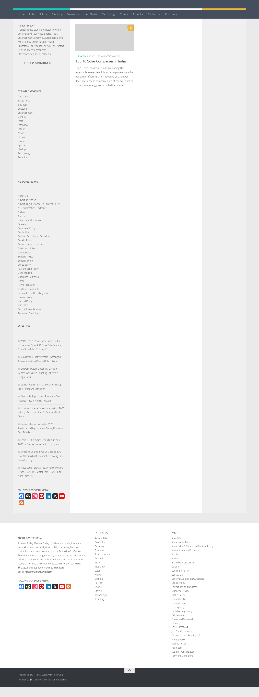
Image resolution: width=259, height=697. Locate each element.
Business (72, 14)
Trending (57, 14)
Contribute (171, 14)
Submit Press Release (29, 319)
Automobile (24, 106)
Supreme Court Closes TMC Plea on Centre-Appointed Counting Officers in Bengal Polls (38, 383)
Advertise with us (27, 210)
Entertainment (25, 122)
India (32, 14)
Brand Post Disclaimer (29, 230)
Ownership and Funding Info (33, 303)
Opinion (22, 147)
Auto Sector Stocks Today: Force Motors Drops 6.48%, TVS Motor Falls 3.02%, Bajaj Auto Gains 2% (40, 482)
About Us (138, 14)
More (123, 14)
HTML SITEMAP (26, 295)
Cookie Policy (25, 250)
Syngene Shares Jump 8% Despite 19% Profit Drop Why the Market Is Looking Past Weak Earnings (40, 466)
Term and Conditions (29, 323)
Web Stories (90, 14)
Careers (22, 234)
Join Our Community (28, 299)
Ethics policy (24, 274)
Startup (22, 159)
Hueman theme (59, 690)
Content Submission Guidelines (34, 246)
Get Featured (25, 283)
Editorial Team (25, 270)
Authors (22, 226)
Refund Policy (25, 311)
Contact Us (154, 14)
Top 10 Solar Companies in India (100, 71)
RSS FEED (23, 315)
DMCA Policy (24, 262)
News (21, 143)
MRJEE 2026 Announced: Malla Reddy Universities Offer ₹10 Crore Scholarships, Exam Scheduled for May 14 (40, 355)
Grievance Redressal (28, 287)
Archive (22, 222)
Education (23, 118)
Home (21, 14)
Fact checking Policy (28, 278)
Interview (23, 135)
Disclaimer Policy (27, 258)
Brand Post (24, 110)
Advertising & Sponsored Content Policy (39, 214)
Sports (21, 155)
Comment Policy (26, 238)
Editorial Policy (25, 266)
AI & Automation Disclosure (32, 218)
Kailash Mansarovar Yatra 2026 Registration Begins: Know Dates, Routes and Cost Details (41, 438)
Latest (21, 139)
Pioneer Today (25, 35)
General (22, 126)
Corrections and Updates (31, 254)
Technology (108, 14)
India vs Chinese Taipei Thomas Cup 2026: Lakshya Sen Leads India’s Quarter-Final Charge (41, 422)
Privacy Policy (25, 307)
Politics (43, 14)
